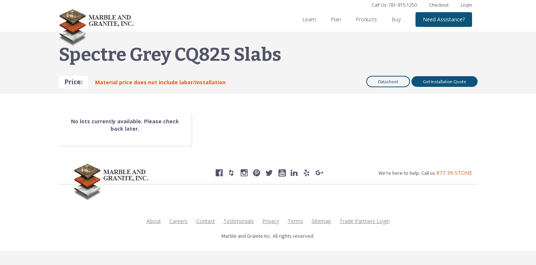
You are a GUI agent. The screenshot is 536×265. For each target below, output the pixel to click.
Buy (396, 19)
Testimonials (238, 221)
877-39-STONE (454, 172)
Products (366, 19)
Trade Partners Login (364, 221)
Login (466, 5)
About (154, 221)
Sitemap (321, 221)
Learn (309, 19)
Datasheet (388, 81)
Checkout (439, 5)
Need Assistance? (444, 19)
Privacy (270, 221)
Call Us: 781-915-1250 (394, 5)
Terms (295, 221)
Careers (178, 221)
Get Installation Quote (444, 81)
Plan (336, 19)
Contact (205, 221)
